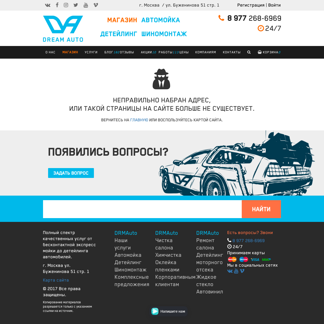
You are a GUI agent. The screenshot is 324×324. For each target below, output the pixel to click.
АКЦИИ (148, 52)
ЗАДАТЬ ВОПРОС (71, 173)
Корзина (269, 52)
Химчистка (168, 255)
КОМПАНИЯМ (205, 52)
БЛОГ (110, 52)
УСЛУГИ (91, 52)
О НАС (51, 52)
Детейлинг (128, 262)
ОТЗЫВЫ (127, 52)
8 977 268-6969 (249, 240)
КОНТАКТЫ (232, 52)
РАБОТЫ (167, 52)
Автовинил (209, 292)
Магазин (70, 52)
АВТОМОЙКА (160, 20)
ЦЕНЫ (184, 52)
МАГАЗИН (122, 20)
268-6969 (250, 18)
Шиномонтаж (131, 270)
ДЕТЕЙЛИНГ (118, 34)
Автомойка (128, 255)
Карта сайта (56, 280)
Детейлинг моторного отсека (210, 262)
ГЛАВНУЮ (139, 120)
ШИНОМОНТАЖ (164, 34)
